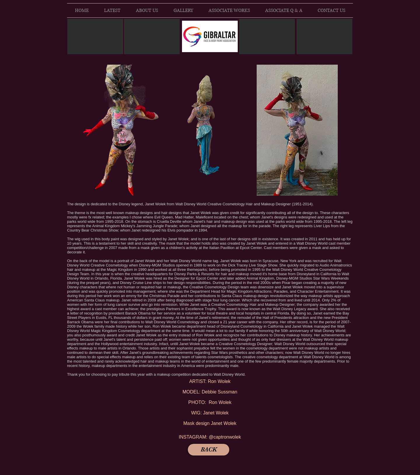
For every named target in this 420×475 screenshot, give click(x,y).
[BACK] (208, 449)
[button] (123, 130)
